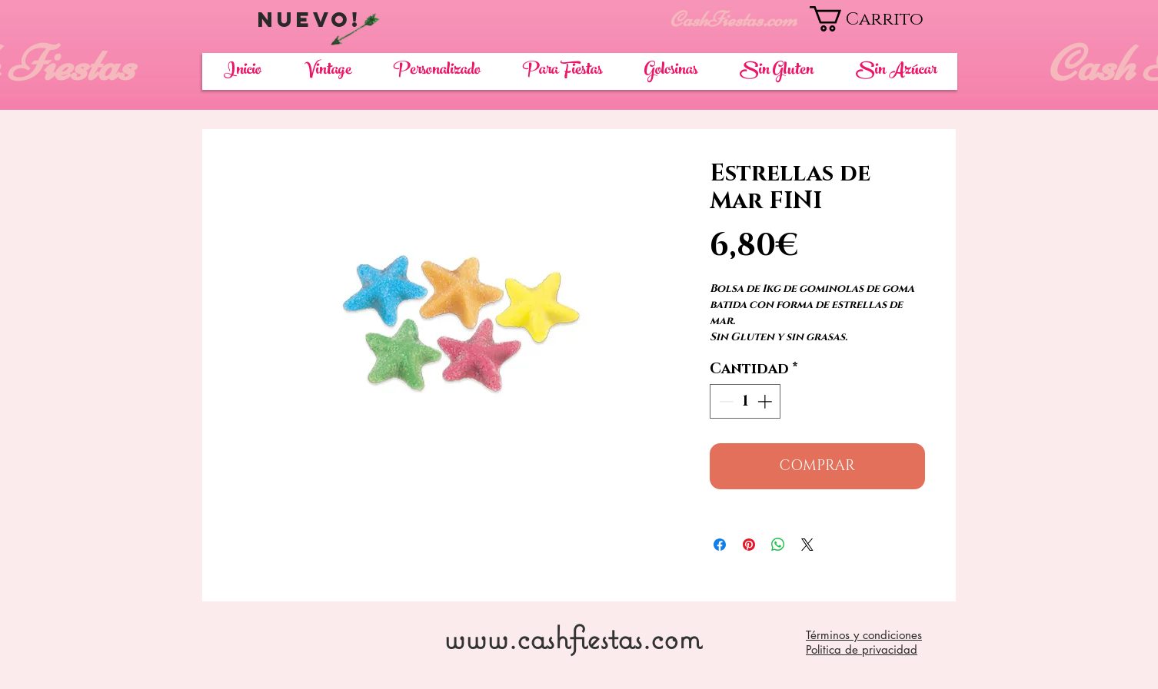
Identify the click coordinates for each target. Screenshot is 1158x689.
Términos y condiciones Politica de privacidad (864, 642)
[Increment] (766, 401)
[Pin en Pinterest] (749, 544)
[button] (883, 18)
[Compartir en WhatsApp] (778, 544)
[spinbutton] (745, 401)
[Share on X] (807, 544)
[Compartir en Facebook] (719, 544)
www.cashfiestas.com (572, 637)
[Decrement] (724, 401)
